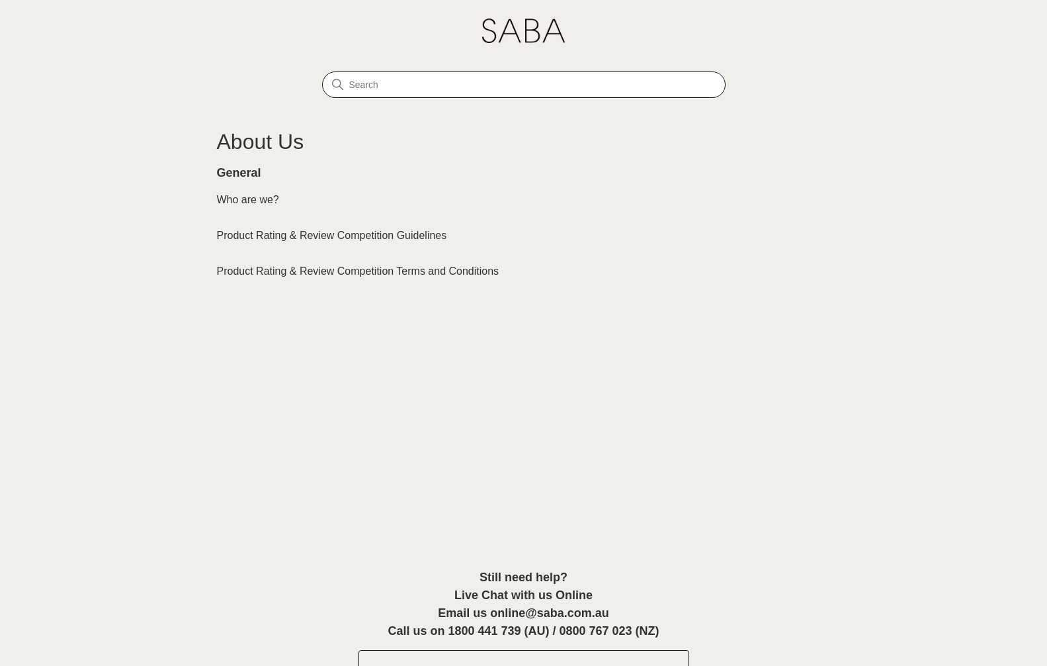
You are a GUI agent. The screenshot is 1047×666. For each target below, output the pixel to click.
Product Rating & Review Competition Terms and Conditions (358, 271)
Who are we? (248, 199)
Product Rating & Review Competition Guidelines (332, 235)
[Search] (524, 84)
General (239, 172)
